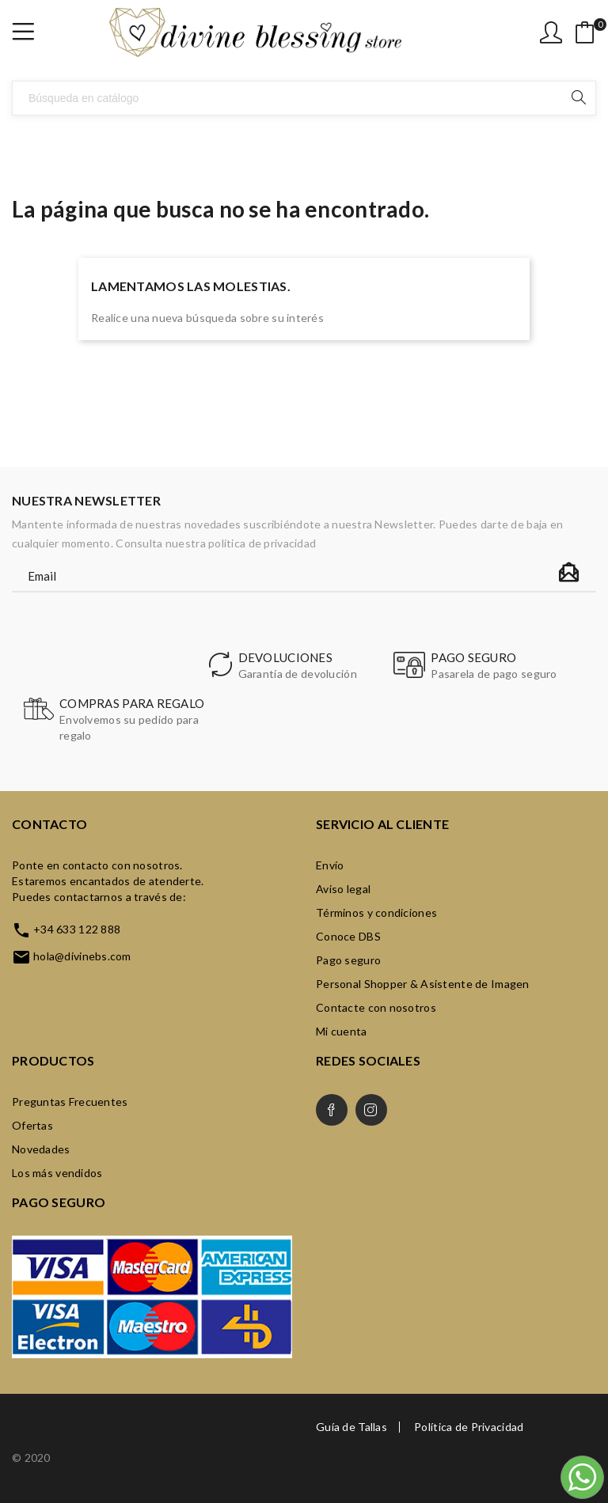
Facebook (332, 1110)
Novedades (41, 1149)
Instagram (371, 1110)
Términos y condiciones (376, 912)
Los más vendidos (57, 1172)
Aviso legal (343, 888)
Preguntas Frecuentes (70, 1101)
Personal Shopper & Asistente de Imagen (423, 983)
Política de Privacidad (468, 1427)
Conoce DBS (348, 936)
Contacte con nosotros (376, 1007)
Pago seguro (348, 960)
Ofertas (32, 1125)
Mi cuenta (341, 1031)
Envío (330, 865)
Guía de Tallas (351, 1427)
